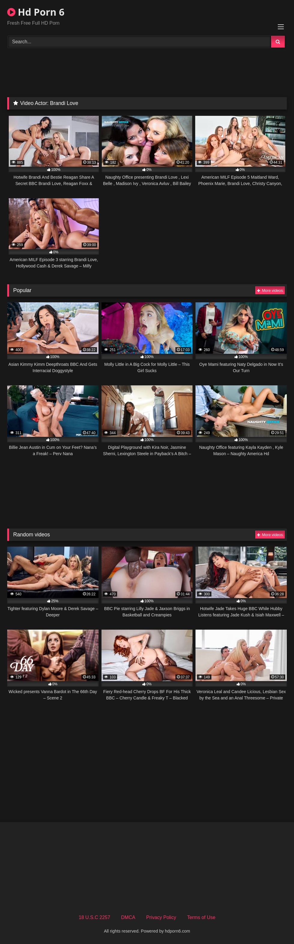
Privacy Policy (161, 917)
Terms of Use (201, 917)
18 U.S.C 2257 (94, 917)
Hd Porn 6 (35, 11)
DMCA (128, 917)
